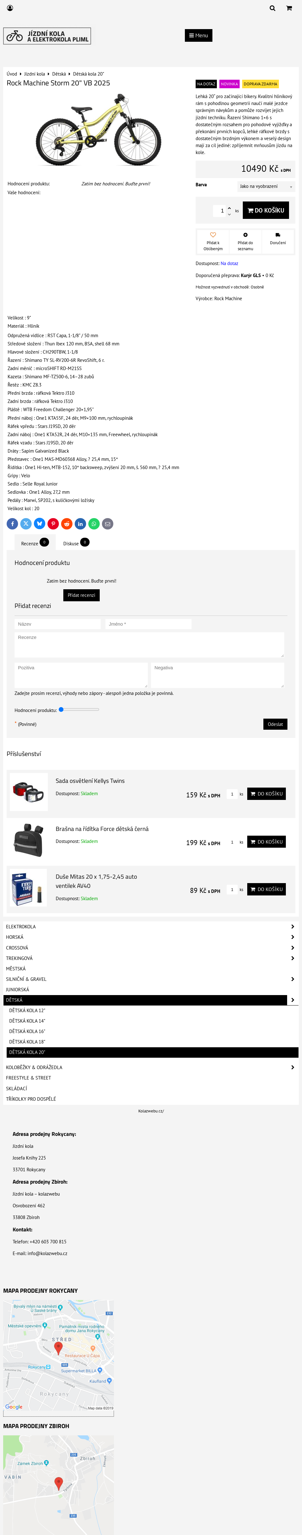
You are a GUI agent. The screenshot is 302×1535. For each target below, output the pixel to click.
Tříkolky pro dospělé (31, 1099)
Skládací (16, 1089)
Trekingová (152, 958)
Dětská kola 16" (27, 1031)
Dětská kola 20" (27, 1052)
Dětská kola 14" (27, 1021)
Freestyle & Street (28, 1078)
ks (235, 794)
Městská (16, 969)
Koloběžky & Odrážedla (152, 1067)
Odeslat (275, 724)
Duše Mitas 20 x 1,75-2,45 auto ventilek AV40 (96, 881)
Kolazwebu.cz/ (151, 1111)
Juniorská (17, 990)
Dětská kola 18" (27, 1042)
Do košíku (266, 210)
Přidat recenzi (81, 595)
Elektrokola (152, 927)
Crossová (152, 948)
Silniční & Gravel (152, 979)
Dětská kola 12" (27, 1010)
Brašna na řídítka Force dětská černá (102, 828)
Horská (152, 937)
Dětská (152, 1000)
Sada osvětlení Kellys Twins (90, 780)
